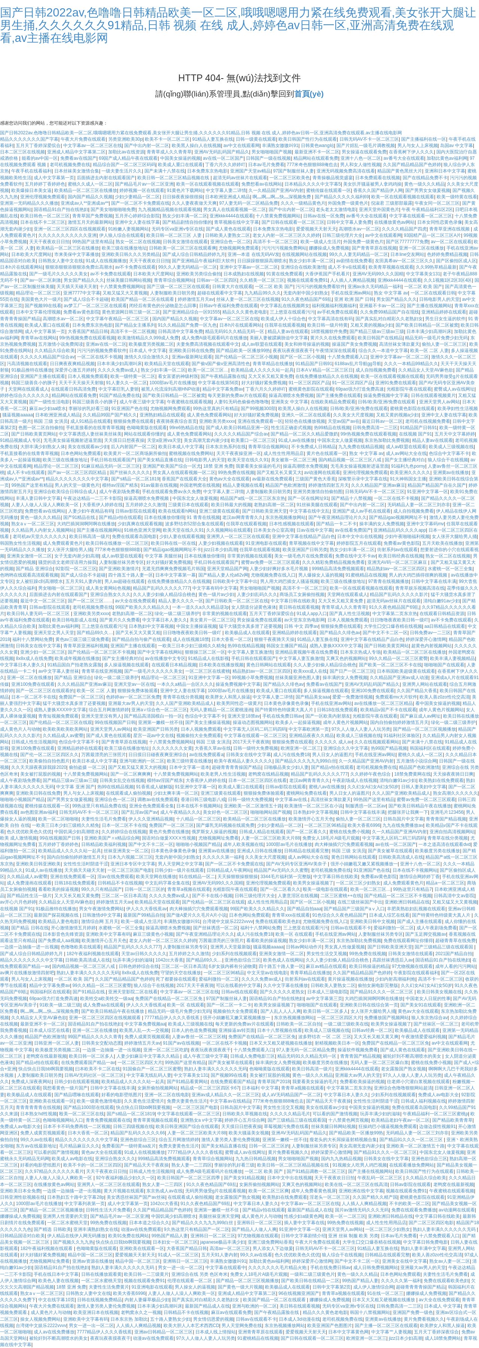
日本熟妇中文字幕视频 (151, 626)
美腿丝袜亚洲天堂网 (219, 1216)
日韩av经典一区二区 (372, 1030)
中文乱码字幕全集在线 (167, 883)
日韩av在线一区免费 (323, 215)
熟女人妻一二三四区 (191, 1165)
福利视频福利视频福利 (334, 305)
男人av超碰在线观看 (124, 581)
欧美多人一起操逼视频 (297, 722)
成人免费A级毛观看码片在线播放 (214, 337)
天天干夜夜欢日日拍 (49, 241)
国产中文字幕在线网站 (159, 652)
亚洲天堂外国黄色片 (379, 209)
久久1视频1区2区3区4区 (448, 280)
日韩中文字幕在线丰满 (433, 581)
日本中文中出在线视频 (359, 536)
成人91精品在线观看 (90, 421)
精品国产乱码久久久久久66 (137, 1132)
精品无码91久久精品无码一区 (235, 331)
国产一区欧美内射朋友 (327, 716)
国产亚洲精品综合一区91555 (191, 312)
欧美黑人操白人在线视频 (196, 145)
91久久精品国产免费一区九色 (187, 325)
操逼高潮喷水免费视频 (291, 395)
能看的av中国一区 (40, 158)
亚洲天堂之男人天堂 (54, 632)
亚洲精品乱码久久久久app (399, 530)
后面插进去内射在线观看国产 (106, 177)
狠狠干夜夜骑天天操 (274, 639)
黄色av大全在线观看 (229, 479)
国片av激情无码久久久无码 (362, 1210)
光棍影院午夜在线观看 (409, 389)
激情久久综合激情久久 (146, 357)
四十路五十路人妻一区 (130, 575)
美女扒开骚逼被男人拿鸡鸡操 (372, 184)
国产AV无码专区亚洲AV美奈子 (297, 863)
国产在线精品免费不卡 (425, 177)
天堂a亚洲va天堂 (164, 440)
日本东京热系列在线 (225, 446)
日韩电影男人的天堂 (439, 299)
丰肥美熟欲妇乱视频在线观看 (416, 908)
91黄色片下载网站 (185, 190)
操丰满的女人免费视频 (381, 523)
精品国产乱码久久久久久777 (161, 588)
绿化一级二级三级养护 (177, 613)
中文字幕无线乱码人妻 (148, 1075)
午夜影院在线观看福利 (416, 972)
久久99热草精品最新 (436, 267)
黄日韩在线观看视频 (299, 607)
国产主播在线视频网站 (429, 305)
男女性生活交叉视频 (326, 953)
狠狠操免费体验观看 (138, 690)
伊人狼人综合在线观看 (121, 235)
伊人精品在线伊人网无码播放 (76, 1235)
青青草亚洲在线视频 (450, 229)
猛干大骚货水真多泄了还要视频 (250, 626)
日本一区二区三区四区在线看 (257, 780)
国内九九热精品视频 (341, 1158)
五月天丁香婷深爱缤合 (38, 145)
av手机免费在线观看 (337, 312)
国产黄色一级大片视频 (240, 1287)
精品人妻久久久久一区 (180, 600)
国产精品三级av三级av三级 (377, 331)
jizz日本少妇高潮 (220, 549)
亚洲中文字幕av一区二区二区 (249, 267)
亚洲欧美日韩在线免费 (191, 350)
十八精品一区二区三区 (198, 819)
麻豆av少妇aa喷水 (47, 408)
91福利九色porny (408, 466)
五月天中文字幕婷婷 (454, 434)
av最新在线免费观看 (272, 479)
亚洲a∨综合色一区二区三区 (159, 709)
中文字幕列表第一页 (84, 1203)
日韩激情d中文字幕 (101, 915)
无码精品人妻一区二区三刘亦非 (418, 504)
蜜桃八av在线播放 (327, 786)
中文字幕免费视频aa (145, 1024)
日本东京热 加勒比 (128, 1319)
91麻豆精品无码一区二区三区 (110, 466)
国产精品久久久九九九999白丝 (305, 761)
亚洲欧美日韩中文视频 (372, 921)
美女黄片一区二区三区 (212, 620)
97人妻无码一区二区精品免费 (248, 203)
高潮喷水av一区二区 (359, 229)
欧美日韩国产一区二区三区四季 (189, 1177)
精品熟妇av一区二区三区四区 (396, 568)
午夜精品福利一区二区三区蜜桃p (435, 1113)
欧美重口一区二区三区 (253, 440)
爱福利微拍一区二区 (393, 927)
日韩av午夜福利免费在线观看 (228, 305)
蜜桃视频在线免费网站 (191, 453)
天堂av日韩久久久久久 (144, 953)
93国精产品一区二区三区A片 (432, 235)
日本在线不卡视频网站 (198, 806)
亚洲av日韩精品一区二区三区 (163, 1332)
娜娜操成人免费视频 (329, 248)
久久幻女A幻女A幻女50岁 (373, 786)
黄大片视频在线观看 (124, 1190)
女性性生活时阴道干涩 (85, 863)
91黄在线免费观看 (284, 273)
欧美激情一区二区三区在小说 (313, 806)
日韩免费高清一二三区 (375, 427)
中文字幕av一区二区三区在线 (92, 145)
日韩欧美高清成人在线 (400, 857)
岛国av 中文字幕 (456, 145)
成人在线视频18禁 (191, 639)
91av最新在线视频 (159, 485)
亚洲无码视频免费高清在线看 (346, 171)
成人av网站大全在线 (406, 453)
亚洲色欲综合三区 (242, 960)
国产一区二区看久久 (306, 831)
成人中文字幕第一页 (54, 177)
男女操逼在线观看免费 (364, 152)
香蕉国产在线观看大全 (184, 479)
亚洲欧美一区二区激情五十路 (253, 806)
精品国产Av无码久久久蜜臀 (281, 870)
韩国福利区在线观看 (430, 748)
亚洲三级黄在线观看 (219, 511)
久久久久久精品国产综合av (47, 357)
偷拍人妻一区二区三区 (444, 344)
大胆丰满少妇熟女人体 (42, 446)
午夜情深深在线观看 (335, 350)
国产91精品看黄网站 (187, 1081)
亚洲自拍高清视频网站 (452, 831)
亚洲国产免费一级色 (413, 1312)
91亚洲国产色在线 (129, 408)
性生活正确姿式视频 (291, 427)
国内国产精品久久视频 (90, 196)
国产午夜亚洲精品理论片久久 (337, 517)
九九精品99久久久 (262, 293)
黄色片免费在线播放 (169, 831)
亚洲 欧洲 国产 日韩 (354, 299)
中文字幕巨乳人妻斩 (118, 389)
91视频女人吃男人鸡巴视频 (360, 1165)
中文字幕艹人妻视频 (391, 1332)
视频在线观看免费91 (307, 280)
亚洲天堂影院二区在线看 (133, 991)
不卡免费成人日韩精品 (313, 446)
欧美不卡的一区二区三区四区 (92, 1165)
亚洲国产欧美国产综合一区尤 (172, 466)
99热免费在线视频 (236, 472)
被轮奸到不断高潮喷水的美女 (412, 1056)
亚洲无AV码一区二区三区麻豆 (397, 562)
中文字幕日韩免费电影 (425, 1242)
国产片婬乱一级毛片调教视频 (365, 145)
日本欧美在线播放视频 (221, 664)
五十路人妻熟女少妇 (170, 1319)
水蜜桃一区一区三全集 (450, 568)
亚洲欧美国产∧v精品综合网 (112, 838)
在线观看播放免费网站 (411, 1165)
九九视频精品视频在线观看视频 (169, 209)
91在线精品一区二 (197, 876)
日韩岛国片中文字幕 (403, 819)
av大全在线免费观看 (135, 600)
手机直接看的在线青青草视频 (95, 427)
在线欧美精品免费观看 (333, 401)
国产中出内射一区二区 (146, 145)
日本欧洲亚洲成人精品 (227, 196)
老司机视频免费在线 (70, 164)
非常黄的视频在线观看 (249, 556)
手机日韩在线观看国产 (112, 459)
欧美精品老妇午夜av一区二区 (400, 1120)
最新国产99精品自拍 (143, 915)
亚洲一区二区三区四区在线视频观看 (70, 229)
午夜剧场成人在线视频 (354, 780)
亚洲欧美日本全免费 (20, 1190)
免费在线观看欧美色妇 (277, 921)
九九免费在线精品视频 (360, 446)
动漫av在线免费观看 (141, 1229)
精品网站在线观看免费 (315, 158)
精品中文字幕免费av (222, 389)
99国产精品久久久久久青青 (95, 1036)
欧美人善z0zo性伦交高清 (444, 697)
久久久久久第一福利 (222, 857)
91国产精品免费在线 (119, 395)
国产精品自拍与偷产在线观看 (141, 639)
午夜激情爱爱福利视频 (423, 1036)
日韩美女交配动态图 (102, 1043)
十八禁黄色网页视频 (348, 1120)
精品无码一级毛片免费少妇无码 (436, 337)
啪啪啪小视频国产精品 (22, 799)
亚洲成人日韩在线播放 (259, 850)
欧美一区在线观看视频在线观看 (207, 184)
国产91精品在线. (80, 517)
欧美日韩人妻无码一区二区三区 (39, 613)
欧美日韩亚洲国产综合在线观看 (187, 1126)
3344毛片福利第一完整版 (285, 876)
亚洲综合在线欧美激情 (303, 267)
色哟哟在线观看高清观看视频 (29, 575)
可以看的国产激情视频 (334, 1113)
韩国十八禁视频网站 (370, 1312)
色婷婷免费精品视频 (447, 254)
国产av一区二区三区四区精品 (77, 472)
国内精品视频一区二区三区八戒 (350, 459)
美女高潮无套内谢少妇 (206, 440)
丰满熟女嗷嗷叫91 (280, 145)
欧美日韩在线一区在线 (173, 543)
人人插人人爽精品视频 (352, 280)
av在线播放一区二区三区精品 (383, 703)
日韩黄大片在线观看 (232, 286)
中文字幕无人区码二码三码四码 (254, 729)
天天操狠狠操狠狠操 (237, 876)
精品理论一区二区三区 (38, 293)
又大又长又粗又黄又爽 (376, 1036)
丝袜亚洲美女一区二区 (126, 850)
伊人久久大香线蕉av (146, 908)
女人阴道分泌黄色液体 (253, 607)
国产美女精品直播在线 (159, 459)
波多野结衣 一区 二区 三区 (324, 1036)
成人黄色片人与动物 (20, 729)
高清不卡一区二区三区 (275, 241)
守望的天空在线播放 (181, 972)
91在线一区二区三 (385, 1293)
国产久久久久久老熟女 (282, 991)
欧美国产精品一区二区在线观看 (143, 299)
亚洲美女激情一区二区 (29, 556)
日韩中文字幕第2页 (331, 1287)
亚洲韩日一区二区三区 (259, 1222)
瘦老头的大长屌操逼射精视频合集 (343, 1139)
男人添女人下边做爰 (273, 1248)
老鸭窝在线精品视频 (268, 774)
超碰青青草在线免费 (455, 940)
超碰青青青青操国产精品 (236, 767)
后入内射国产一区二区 (133, 446)
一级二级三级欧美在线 (346, 1024)
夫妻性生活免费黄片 (109, 1287)
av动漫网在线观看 (322, 472)
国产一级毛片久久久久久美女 (58, 273)
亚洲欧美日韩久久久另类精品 (130, 254)
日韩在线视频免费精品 (99, 1299)
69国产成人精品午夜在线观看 (128, 158)
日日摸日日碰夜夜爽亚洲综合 (157, 754)
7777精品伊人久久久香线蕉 (172, 1017)
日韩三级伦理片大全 (342, 235)
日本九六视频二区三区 (130, 857)
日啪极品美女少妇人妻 (286, 767)
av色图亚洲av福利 (38, 812)
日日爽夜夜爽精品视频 (72, 363)
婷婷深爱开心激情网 (426, 639)
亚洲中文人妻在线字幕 (137, 222)
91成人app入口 (312, 613)
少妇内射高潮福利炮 (395, 979)
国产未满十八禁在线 (164, 171)
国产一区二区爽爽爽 (130, 774)
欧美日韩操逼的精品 (369, 966)
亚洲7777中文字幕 (81, 293)
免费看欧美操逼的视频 (362, 1081)
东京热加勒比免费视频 (386, 440)
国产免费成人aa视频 (58, 940)
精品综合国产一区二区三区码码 (124, 164)
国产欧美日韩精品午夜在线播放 (419, 806)
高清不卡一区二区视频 (132, 331)
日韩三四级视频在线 (133, 1126)
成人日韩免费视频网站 (375, 1267)
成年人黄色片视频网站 (441, 709)
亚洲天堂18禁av (244, 716)
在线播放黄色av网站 (394, 222)
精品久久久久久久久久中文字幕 (77, 479)
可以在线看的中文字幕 (238, 985)
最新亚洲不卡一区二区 (317, 152)
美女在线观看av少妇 (88, 446)
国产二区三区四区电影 (431, 1222)
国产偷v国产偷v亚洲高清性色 (221, 363)
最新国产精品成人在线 (309, 1210)
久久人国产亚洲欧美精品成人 (185, 703)
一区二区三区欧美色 (289, 177)
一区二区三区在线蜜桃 (207, 671)
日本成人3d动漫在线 (299, 1319)
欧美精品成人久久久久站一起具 (262, 370)
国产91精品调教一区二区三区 (316, 1171)
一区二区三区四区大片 (339, 1017)
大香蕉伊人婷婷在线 (102, 504)
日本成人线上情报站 (215, 1332)
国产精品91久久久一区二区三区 (382, 991)
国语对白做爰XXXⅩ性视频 (169, 838)
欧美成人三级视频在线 (451, 446)
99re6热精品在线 (187, 427)
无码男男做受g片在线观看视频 (215, 1190)
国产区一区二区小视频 (302, 357)
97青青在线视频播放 (388, 581)
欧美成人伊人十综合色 (283, 318)
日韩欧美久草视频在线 (244, 1113)
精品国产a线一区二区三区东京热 (253, 498)
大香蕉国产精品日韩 (88, 331)
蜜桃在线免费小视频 (349, 831)
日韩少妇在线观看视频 (76, 1081)
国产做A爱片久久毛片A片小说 (196, 915)
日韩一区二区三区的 (145, 889)
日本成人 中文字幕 (147, 350)
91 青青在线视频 (203, 517)
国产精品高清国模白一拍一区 (153, 716)
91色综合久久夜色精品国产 (339, 915)
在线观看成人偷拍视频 (128, 793)
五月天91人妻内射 (83, 581)
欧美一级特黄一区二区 (132, 376)
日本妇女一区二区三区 (175, 1242)
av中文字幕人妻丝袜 (58, 671)
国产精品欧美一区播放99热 (243, 350)
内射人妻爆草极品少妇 (147, 1299)
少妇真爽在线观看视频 (140, 523)
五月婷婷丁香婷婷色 (45, 184)
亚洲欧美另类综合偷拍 (198, 273)
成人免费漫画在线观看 (29, 883)
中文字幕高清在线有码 (330, 318)
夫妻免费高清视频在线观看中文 (207, 344)
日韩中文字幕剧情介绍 (303, 1235)
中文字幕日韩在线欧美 (293, 600)
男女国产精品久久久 (84, 280)
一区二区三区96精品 (324, 825)
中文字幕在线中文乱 (309, 511)
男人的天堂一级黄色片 (77, 485)
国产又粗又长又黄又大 (279, 472)
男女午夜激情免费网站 (101, 908)
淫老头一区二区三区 (329, 1197)
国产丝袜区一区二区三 (436, 1024)
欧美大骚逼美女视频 (249, 1132)
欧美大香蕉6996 (364, 825)
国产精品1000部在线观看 (88, 1107)
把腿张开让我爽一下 (408, 812)
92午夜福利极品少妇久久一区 (125, 1177)
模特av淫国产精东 (120, 485)
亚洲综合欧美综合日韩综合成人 (65, 491)
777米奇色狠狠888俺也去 (312, 164)
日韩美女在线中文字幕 (38, 645)
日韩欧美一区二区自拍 (298, 1024)
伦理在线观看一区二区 (190, 1280)
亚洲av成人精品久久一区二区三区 (225, 1094)
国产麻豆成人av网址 (420, 716)
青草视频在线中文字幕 (236, 222)
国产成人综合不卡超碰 (86, 299)
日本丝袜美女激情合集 (76, 171)
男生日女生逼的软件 (445, 318)
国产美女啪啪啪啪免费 (113, 209)
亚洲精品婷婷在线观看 (443, 312)
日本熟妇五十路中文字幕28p (75, 1197)
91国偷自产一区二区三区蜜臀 (152, 1069)
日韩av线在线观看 (239, 991)
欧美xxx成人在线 (310, 671)
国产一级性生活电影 (49, 401)
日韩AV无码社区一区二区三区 (94, 1075)
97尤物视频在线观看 (412, 966)
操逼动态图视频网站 (253, 722)
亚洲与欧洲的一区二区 (141, 761)
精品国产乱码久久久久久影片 (399, 594)
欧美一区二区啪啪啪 (58, 819)
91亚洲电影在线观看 (265, 543)
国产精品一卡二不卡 (336, 523)
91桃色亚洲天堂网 (142, 530)
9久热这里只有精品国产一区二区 (196, 1229)
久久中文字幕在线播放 (285, 985)
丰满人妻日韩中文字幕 (38, 498)
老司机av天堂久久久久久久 (40, 536)
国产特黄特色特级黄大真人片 (284, 709)
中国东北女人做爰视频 (339, 440)
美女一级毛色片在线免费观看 (303, 556)
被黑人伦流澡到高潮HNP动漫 (170, 389)
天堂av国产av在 (344, 421)
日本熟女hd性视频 (38, 1113)
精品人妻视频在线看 (243, 485)
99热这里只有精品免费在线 (99, 806)
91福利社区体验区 (402, 735)
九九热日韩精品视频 (255, 1158)
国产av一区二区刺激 (40, 280)
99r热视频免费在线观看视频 (87, 337)
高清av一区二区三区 (230, 1248)
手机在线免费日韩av (282, 716)
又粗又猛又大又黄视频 (125, 293)
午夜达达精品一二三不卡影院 (92, 498)
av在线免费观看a (206, 754)
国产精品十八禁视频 (351, 498)
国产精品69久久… (95, 632)
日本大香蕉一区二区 (231, 639)
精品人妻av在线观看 (288, 331)
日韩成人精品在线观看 (261, 831)
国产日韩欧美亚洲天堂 (264, 511)
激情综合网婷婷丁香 (419, 876)
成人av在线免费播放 (54, 1332)
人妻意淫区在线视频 (298, 895)
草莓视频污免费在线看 (286, 1126)
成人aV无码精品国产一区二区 (291, 1094)
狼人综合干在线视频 (448, 459)
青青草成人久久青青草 (169, 152)
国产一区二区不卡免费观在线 (140, 203)
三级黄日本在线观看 (188, 504)
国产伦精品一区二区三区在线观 (60, 722)
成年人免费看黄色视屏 (313, 1190)
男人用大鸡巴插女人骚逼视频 (289, 581)
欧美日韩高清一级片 (89, 536)
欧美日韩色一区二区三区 (45, 215)
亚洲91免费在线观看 (395, 382)
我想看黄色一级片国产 (65, 1088)
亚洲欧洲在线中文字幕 (361, 1190)
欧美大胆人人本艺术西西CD (191, 1325)
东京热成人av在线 (164, 1190)
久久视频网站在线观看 (228, 530)
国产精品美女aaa (313, 697)
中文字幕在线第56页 (218, 382)
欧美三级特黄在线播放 (189, 761)
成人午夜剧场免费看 (119, 491)
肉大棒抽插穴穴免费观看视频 (344, 844)
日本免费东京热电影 (207, 171)
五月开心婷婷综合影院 (137, 215)
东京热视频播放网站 (285, 517)
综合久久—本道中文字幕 (383, 350)
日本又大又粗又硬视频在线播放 (280, 1043)
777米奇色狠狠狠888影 (118, 549)
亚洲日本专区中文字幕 (132, 863)
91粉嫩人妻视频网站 (128, 229)
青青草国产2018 (273, 1081)
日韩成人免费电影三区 (252, 1056)
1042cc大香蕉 (169, 960)
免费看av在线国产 (78, 158)
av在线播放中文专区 (165, 658)
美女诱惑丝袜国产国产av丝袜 (136, 1197)
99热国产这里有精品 (92, 241)
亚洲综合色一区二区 (230, 241)
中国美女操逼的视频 (180, 158)
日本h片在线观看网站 (21, 267)
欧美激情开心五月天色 (311, 819)
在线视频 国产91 (415, 434)
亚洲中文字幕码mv (425, 523)
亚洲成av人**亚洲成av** (85, 203)
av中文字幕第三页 (324, 998)
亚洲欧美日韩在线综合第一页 (369, 1005)
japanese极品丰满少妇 (222, 1242)
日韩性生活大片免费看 (108, 1210)
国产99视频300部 (258, 408)
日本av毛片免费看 (266, 164)
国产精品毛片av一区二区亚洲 (144, 184)
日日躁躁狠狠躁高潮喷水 (262, 260)
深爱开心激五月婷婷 (75, 370)
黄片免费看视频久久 (288, 1152)
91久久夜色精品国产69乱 (306, 299)
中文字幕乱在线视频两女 (284, 305)
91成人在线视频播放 (106, 260)
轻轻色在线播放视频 (305, 421)
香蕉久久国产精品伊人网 (378, 190)
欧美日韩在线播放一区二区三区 (117, 543)
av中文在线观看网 (241, 145)
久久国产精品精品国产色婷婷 (412, 164)
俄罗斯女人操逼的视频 (214, 831)
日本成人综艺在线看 (389, 915)
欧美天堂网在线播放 (156, 876)
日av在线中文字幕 (314, 530)
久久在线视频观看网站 (376, 742)
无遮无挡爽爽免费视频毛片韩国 (173, 568)
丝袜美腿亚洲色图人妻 (297, 677)
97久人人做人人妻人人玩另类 (361, 729)
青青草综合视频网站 (174, 280)
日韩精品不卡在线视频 (120, 883)
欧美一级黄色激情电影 (99, 1101)
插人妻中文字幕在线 (304, 1222)
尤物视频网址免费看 (218, 838)
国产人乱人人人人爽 (280, 1011)
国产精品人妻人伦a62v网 (223, 575)
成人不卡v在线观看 (347, 267)
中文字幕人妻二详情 (226, 190)
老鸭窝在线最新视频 (46, 1056)
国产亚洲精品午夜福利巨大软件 (203, 260)
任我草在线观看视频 (285, 325)
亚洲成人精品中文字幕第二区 (76, 152)
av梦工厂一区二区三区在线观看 (95, 305)
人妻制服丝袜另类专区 (121, 562)
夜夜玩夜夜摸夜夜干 (293, 350)
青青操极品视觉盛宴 (332, 177)
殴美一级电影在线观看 (325, 889)
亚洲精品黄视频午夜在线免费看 (306, 652)
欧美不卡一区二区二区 (167, 139)
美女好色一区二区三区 (225, 812)
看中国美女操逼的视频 (437, 703)
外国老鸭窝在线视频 (200, 485)
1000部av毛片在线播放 (172, 382)
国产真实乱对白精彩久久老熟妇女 (389, 318)
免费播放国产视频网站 (386, 1017)
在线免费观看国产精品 (232, 1081)
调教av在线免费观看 (157, 799)
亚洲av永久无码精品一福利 (375, 286)
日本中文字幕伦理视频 (38, 312)
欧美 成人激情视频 (18, 838)
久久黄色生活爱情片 (144, 1101)
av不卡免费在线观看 (135, 267)
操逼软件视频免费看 (358, 1049)
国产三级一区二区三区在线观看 (178, 286)
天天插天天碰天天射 (77, 286)
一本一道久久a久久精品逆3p (200, 607)
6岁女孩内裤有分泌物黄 (232, 966)
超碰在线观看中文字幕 (219, 293)
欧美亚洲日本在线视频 (95, 1312)
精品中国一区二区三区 (90, 1254)
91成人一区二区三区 (178, 1254)
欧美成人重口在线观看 (180, 164)
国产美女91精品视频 (244, 1177)
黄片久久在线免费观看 (332, 337)
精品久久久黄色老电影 (244, 312)
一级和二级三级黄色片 (312, 1274)
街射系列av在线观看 (397, 549)
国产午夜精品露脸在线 (223, 376)
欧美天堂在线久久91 (248, 459)
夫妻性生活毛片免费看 (103, 819)
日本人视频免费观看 (88, 376)
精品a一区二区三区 (445, 883)
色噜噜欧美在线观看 (81, 947)
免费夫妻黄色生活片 (187, 1101)
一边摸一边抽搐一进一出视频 (29, 947)
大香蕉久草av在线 (213, 748)
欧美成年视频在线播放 (77, 658)
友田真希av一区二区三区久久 (404, 260)
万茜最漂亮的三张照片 (103, 754)
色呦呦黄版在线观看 (146, 427)
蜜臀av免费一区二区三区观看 (270, 562)
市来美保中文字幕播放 (76, 254)
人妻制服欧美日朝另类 (172, 293)
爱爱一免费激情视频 (352, 697)
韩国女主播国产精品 (286, 645)
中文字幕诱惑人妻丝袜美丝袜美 (90, 434)
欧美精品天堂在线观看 (166, 363)
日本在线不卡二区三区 (42, 222)
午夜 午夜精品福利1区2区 (427, 209)
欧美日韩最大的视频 (231, 504)
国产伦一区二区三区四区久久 (49, 754)
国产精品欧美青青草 (452, 1120)
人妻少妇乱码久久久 (257, 594)
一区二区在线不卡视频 (99, 357)
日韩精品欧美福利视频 (103, 844)
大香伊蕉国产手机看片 (327, 273)
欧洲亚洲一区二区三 (301, 748)
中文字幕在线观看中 (225, 1267)
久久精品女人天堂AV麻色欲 (425, 370)
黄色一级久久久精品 (424, 184)
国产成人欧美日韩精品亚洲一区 (237, 427)
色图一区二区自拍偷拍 (40, 427)
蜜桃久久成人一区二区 (90, 184)
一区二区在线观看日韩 (433, 293)
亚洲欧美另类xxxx (217, 421)
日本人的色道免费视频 (193, 1030)
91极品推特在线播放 (31, 370)
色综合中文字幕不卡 (449, 453)
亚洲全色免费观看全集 (151, 806)
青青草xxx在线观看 (291, 915)
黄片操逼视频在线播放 (350, 979)
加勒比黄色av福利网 (447, 158)
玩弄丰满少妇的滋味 (133, 960)
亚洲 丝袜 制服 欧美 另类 (353, 1235)
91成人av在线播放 (296, 440)
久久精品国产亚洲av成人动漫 (399, 677)
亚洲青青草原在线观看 (260, 1332)
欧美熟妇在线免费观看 (441, 780)
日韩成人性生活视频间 (33, 742)
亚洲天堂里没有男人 (101, 716)
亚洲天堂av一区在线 (134, 684)
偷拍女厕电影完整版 (378, 985)
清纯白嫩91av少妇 (441, 600)
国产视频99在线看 (43, 305)
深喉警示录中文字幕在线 (362, 479)
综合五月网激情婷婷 (109, 709)
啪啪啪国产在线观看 (444, 664)
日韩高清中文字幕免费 (180, 331)
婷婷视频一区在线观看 (141, 190)
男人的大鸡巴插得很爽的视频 (418, 575)
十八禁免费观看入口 (347, 357)
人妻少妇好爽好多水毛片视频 (279, 568)
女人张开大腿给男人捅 (454, 536)
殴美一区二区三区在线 (81, 1113)
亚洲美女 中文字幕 (289, 401)
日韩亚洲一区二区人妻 (56, 1043)
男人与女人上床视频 (417, 145)
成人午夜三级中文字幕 (141, 401)
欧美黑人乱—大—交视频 (144, 1030)
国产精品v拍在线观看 (120, 517)
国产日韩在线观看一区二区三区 (293, 222)
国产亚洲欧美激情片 (119, 568)
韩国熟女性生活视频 (20, 543)
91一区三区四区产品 (309, 382)
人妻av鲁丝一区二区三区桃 (199, 1036)
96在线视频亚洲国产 (298, 1293)
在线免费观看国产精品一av (88, 1062)
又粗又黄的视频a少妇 (371, 325)
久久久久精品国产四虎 (404, 229)
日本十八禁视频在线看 (279, 1030)
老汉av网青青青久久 (242, 517)
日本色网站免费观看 (81, 453)
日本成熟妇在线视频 (243, 273)
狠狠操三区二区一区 (205, 652)
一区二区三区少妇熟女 (358, 883)
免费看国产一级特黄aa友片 (129, 1146)
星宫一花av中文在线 (153, 735)
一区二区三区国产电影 (129, 870)
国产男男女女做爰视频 (427, 190)
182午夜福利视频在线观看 (93, 953)
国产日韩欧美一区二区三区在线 (236, 600)
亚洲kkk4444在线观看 (231, 215)
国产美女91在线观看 (420, 1005)
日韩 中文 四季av (301, 626)
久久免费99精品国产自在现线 (389, 312)
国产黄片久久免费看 (120, 620)
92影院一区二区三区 (75, 568)
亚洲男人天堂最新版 (230, 947)
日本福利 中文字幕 (260, 1088)
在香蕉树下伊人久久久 (411, 152)
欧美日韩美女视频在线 (439, 991)
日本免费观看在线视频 (377, 177)
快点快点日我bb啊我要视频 (45, 1069)
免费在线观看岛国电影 (134, 536)
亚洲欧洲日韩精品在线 (407, 902)
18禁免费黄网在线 (412, 774)
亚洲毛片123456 (446, 812)
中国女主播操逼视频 (196, 626)
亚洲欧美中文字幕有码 (108, 934)
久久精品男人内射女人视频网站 (42, 530)
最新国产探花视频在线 (57, 915)
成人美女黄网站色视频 (108, 588)
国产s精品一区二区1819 (135, 479)
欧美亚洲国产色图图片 (329, 1325)
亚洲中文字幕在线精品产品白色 (303, 536)
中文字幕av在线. (291, 799)
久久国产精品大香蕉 (417, 690)
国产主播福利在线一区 (423, 139)
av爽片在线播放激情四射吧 (27, 972)
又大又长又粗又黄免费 (270, 376)
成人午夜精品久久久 (180, 812)
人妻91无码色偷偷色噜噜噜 (241, 401)
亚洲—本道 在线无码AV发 (253, 254)
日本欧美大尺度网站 (31, 254)
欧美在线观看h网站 (177, 511)
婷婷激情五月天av (196, 299)
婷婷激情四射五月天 (328, 485)
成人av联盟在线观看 (261, 344)
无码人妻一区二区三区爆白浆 (379, 1062)
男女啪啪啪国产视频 (271, 152)
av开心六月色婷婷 (18, 902)
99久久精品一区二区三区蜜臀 (398, 658)
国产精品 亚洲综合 (34, 568)
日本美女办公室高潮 (273, 530)
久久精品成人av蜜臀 (63, 735)
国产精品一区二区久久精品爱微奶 (304, 434)
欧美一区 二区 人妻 (429, 350)
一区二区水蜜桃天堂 (67, 1222)
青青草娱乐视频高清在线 (420, 588)
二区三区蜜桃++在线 (340, 895)
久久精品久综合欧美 (54, 350)
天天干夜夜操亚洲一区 (238, 453)
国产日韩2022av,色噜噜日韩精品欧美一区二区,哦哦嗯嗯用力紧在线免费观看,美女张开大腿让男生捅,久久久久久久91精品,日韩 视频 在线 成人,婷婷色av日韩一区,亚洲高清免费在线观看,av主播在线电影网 (238, 25)
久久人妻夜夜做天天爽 (194, 203)
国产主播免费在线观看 (338, 395)
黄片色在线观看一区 (326, 453)
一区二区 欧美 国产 (274, 286)
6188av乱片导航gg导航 (358, 363)
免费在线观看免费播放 (413, 1210)
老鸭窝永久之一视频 (141, 1312)
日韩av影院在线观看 (135, 511)
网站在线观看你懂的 (144, 434)
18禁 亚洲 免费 (218, 466)
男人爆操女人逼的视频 (320, 575)
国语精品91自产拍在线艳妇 (61, 209)
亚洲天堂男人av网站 (439, 401)
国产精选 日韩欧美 (52, 1229)
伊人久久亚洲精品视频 (150, 819)
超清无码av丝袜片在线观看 (240, 177)
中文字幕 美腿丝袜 (163, 556)
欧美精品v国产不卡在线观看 (388, 709)
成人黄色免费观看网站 (209, 415)
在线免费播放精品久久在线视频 (326, 376)
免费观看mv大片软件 (396, 697)
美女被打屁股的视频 (40, 774)
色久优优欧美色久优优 (29, 831)
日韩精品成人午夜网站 (229, 870)
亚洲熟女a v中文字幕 (201, 1120)
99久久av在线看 (36, 1139)
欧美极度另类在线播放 (437, 850)
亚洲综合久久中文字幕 (345, 748)
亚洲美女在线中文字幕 (404, 1261)
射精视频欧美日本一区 (337, 1043)
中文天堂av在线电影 (267, 972)
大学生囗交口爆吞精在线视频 (393, 626)
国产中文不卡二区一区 (385, 632)
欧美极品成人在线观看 (247, 632)
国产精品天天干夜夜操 (328, 1101)
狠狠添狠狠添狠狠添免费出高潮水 (79, 267)
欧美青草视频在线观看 (391, 267)
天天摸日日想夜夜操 (124, 440)
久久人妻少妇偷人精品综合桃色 (164, 594)
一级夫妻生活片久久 (121, 171)
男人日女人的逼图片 (332, 754)
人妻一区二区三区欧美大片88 (270, 838)
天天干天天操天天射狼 (81, 382)
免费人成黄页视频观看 (147, 1036)
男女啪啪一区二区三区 (60, 588)
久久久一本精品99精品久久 (411, 363)
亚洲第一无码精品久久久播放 (29, 203)
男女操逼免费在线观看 (259, 620)
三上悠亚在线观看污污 (292, 312)
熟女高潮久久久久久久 (455, 793)
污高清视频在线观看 (27, 363)
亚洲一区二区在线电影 (166, 1094)
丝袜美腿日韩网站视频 (128, 280)
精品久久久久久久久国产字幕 (29, 139)
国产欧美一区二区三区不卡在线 (390, 664)
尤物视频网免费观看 (239, 248)
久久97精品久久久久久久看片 (54, 1171)
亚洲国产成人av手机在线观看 (361, 511)
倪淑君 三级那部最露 (391, 203)
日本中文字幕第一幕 (175, 575)
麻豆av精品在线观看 (326, 966)
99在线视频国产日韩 (115, 722)
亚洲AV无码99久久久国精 (378, 273)
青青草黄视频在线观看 (155, 1120)
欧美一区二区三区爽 (268, 1190)
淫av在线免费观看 (115, 876)
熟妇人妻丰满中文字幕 (423, 1248)
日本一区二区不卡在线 (33, 697)
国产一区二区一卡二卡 (229, 1005)
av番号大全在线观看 (404, 158)
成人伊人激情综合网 (373, 1287)
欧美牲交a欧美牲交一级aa (106, 998)
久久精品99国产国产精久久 (110, 415)
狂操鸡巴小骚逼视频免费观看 (388, 1126)
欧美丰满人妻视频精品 (452, 658)
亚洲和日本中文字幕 (445, 171)
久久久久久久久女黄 (172, 748)
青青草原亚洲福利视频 (85, 645)
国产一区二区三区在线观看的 (45, 690)
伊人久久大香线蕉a (145, 1005)
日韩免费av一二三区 (430, 632)
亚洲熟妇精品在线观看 (162, 415)
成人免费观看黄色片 (63, 543)
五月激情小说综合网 (416, 761)
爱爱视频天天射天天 (316, 229)
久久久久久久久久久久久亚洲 (67, 235)
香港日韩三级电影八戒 (203, 799)
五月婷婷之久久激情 (145, 504)
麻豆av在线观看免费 (231, 1312)
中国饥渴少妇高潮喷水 (76, 831)
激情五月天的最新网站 (90, 222)
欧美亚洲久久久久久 (410, 472)
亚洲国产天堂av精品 (250, 171)
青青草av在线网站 (39, 337)
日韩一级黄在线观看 (256, 139)
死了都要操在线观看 (176, 979)
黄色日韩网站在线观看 (268, 664)
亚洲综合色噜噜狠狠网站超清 (403, 1088)
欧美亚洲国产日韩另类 (305, 549)
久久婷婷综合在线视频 (123, 831)
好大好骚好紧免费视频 (263, 382)
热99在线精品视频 (246, 645)
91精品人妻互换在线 (212, 139)
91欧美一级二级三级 (60, 1005)
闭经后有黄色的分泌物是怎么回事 (162, 305)
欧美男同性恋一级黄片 (239, 703)
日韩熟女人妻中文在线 (60, 260)
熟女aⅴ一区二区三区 (32, 523)
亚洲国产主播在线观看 (42, 376)
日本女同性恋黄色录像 (439, 222)
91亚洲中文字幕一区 (427, 491)
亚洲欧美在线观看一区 (51, 1101)
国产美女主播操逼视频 (207, 722)
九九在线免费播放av (402, 825)
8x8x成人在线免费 (34, 658)
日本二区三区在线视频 (22, 152)
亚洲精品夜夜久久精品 (311, 735)
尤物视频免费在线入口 (273, 575)
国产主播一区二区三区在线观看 (386, 1325)
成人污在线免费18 (291, 754)
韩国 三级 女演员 (51, 421)
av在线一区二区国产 (223, 158)
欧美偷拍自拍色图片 (49, 761)
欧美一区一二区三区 (345, 1216)
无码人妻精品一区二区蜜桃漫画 (221, 709)
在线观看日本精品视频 (174, 664)
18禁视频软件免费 (329, 331)
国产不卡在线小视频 (212, 895)
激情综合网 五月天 (99, 921)
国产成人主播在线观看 (419, 921)
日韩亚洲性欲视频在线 (22, 1197)
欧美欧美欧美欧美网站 (65, 729)
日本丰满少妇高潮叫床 (428, 331)
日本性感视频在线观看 (291, 523)
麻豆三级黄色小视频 (153, 934)
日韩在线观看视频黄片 (433, 395)
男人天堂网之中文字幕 (180, 863)
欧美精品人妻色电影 (58, 921)
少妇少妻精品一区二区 (137, 196)
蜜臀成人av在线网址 (454, 389)
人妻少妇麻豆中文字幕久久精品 (148, 1056)
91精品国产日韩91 (313, 363)
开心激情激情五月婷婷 (73, 927)
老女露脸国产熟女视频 (403, 1069)
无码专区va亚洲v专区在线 (178, 229)
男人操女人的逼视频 (195, 1287)
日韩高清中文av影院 (454, 895)
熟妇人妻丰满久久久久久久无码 (88, 972)
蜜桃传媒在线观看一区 (328, 190)
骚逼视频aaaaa (17, 415)
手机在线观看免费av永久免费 (171, 491)
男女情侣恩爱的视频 (213, 1319)
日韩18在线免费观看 (337, 709)
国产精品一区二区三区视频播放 (424, 729)
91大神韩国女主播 (408, 479)
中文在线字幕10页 (56, 1299)
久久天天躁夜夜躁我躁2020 (38, 767)
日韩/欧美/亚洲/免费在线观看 (387, 401)
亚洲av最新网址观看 (192, 357)
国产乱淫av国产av (139, 812)
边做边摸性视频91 (437, 1126)
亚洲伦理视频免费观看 (42, 196)
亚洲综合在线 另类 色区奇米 (199, 1274)
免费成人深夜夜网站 (31, 1081)
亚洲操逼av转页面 (237, 1030)
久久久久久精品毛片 (290, 1113)
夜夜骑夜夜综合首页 (176, 421)
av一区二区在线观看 (451, 241)
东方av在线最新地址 (36, 1146)
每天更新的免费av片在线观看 (237, 395)
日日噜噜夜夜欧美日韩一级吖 (399, 620)
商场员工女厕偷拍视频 (302, 594)
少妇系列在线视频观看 (234, 953)
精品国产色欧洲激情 (285, 485)
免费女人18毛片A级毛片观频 (331, 838)
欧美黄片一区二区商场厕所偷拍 (135, 453)
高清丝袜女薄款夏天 (399, 344)
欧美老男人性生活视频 (223, 774)
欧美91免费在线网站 (128, 1235)
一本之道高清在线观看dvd (444, 844)
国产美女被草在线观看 (390, 850)
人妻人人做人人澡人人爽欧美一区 (45, 504)
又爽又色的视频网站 (346, 658)
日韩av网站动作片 (304, 947)
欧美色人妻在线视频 (58, 1280)
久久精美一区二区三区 (262, 280)
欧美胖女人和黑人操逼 (227, 697)
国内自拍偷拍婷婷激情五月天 (399, 722)
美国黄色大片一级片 (41, 299)
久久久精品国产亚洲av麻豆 (378, 485)
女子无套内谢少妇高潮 (76, 556)
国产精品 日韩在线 (29, 927)
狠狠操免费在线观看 (133, 421)
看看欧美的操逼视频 (58, 889)
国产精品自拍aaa (304, 908)
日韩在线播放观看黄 (101, 1274)
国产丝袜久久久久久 (130, 472)
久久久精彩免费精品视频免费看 (333, 562)
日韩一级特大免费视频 (255, 748)
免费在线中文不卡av (355, 556)
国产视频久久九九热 (73, 1242)
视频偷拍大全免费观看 (198, 735)
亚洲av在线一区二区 (106, 344)
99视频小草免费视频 (252, 677)
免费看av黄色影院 (81, 312)
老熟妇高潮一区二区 (274, 504)
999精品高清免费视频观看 (338, 568)
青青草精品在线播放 (273, 363)
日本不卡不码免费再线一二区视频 (76, 1126)
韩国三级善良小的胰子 (33, 382)
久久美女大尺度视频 (353, 415)
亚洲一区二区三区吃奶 (165, 1049)
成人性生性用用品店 (283, 453)
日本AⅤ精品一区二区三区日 (324, 370)
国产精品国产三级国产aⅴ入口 (354, 908)
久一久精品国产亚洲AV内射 (275, 190)
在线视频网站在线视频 (304, 254)
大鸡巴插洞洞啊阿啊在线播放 (86, 523)
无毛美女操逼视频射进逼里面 (72, 440)
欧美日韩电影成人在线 (74, 620)
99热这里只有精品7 (412, 889)
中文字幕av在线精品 (230, 1101)
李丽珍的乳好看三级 (88, 408)
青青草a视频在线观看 (188, 889)
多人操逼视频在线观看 (126, 664)
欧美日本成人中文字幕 (180, 446)
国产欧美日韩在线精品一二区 (310, 1280)
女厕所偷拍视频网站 (157, 1088)
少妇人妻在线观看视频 (181, 536)
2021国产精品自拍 (454, 953)
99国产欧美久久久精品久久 (142, 607)
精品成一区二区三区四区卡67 (209, 1088)
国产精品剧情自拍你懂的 (187, 222)
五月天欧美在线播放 (442, 543)
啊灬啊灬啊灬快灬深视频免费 (282, 196)
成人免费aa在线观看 (103, 1005)
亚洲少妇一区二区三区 (42, 652)
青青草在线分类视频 (183, 697)
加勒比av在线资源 (126, 152)
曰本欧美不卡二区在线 (97, 1069)
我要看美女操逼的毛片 (258, 466)
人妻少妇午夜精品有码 (90, 511)
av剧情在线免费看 (354, 260)
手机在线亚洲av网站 (351, 293)
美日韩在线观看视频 (300, 1306)
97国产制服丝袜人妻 (293, 171)
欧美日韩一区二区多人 (325, 1011)
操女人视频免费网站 (40, 1319)
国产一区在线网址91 (308, 498)
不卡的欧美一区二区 (409, 1203)
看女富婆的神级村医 (178, 376)
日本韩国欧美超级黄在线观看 (406, 671)
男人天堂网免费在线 (242, 1325)
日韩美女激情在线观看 (185, 241)
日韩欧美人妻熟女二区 (227, 235)
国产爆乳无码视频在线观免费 (225, 825)
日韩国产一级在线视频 (268, 158)
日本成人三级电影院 (327, 991)
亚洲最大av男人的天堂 (130, 703)
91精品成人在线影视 (208, 658)
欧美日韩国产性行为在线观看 (307, 139)
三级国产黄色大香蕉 (315, 479)
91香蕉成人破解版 (154, 786)
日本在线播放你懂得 (164, 517)
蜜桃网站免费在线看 (306, 793)
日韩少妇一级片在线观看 (179, 870)
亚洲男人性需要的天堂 (65, 1216)
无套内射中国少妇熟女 (305, 293)
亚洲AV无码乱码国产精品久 (221, 152)
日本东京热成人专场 (360, 652)
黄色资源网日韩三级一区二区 (131, 312)
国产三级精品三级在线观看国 (444, 947)
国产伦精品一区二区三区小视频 (246, 357)
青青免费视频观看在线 (108, 1120)
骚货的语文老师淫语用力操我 (67, 562)
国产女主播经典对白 (405, 459)
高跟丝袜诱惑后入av (392, 960)
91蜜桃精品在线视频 (365, 575)
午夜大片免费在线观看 (83, 139)
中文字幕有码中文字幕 (214, 588)
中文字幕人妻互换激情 (250, 652)
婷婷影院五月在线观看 (358, 543)
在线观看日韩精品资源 (441, 613)
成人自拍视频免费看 (376, 370)
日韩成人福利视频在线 (423, 1101)
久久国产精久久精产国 (375, 1197)
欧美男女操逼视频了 (313, 883)
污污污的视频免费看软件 (320, 286)
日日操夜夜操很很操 (182, 196)
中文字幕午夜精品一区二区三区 (118, 318)
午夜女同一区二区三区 (437, 203)
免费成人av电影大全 (438, 1094)
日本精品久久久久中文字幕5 (312, 184)
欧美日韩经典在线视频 (400, 556)
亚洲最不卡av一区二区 (382, 305)
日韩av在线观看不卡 (350, 927)
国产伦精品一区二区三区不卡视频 (101, 652)
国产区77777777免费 (407, 241)
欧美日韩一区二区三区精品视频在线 (173, 177)
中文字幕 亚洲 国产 (75, 786)
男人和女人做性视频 (360, 164)
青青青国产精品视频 (446, 819)
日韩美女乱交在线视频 (122, 780)
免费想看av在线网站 (261, 184)
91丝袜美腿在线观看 (317, 504)
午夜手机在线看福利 (31, 171)
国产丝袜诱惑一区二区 (215, 927)
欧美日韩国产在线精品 (380, 337)
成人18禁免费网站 (443, 1338)
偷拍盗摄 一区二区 (87, 767)
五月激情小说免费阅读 (60, 344)
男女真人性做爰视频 (344, 947)
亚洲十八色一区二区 (361, 158)
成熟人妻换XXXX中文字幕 (335, 645)
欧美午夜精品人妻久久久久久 (243, 761)
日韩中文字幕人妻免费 (349, 222)
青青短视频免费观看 (58, 716)
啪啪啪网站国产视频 (270, 812)
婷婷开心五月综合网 (245, 1120)
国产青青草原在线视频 (374, 248)
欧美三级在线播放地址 (124, 248)
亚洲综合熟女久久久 (110, 594)
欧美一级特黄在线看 (457, 196)
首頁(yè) (309, 93)
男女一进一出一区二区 (180, 1267)
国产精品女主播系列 (135, 325)
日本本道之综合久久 (149, 1222)
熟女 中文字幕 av (391, 293)
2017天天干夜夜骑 (250, 742)
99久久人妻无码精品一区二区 (358, 254)
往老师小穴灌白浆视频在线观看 (418, 1081)
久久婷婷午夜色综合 (371, 774)
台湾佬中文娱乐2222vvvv (227, 921)
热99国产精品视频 (389, 748)
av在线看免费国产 (353, 530)
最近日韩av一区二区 (382, 421)
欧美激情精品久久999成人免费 (148, 337)
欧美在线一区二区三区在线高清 (356, 1184)
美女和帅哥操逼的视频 (306, 344)
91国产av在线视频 (181, 1043)
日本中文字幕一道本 (189, 767)
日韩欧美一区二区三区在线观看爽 (182, 248)
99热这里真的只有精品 (215, 408)
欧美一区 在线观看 (293, 934)
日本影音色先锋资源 (63, 934)
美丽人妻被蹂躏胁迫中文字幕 (279, 337)
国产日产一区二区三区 (352, 671)
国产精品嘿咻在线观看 (76, 1094)
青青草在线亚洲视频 (102, 671)
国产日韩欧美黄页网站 (33, 434)
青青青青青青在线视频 (38, 1107)
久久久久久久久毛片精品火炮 (278, 1267)
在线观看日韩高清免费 (73, 389)
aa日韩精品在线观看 (444, 626)
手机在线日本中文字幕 (56, 1274)
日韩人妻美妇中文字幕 (423, 786)
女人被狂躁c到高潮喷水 (39, 581)
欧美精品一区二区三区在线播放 (85, 190)
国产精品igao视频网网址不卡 (398, 517)
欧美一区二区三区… (208, 370)
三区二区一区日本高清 (123, 895)
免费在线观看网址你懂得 (408, 940)
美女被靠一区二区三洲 (293, 459)
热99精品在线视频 (332, 427)
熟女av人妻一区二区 (449, 1261)
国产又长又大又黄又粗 (138, 632)
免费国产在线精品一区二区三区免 (169, 998)
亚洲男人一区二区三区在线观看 (238, 536)
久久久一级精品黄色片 (303, 203)
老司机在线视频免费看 (427, 421)
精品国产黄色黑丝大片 (399, 171)
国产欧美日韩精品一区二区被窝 (427, 325)
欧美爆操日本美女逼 (31, 190)
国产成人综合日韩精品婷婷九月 (193, 254)
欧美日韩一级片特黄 (327, 325)
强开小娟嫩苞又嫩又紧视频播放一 (364, 863)
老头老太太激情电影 (336, 209)
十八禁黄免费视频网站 (278, 215)
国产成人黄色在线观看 (228, 229)
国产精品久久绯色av (340, 632)
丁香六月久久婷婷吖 (225, 164)
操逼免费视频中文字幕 (385, 395)
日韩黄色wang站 (317, 145)
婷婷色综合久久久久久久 (24, 395)
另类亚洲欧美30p (125, 139)
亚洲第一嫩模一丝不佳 (160, 722)
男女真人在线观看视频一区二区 (234, 209)
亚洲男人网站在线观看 (424, 684)
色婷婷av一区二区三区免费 (133, 697)
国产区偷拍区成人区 (456, 260)
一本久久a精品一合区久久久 (185, 684)
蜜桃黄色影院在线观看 (311, 389)
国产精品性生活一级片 (29, 895)
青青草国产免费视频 (92, 215)
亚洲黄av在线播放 (451, 472)
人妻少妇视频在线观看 (220, 543)
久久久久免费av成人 (118, 370)
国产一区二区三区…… (90, 600)
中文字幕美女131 (423, 273)
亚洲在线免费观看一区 (260, 421)
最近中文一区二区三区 (42, 600)
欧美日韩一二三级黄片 (146, 1274)
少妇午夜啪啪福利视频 (407, 536)
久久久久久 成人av (333, 742)
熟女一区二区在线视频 (138, 241)
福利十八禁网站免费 (32, 639)
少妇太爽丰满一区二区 (175, 793)
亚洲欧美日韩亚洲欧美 (38, 863)
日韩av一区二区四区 (216, 280)
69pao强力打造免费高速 (360, 389)
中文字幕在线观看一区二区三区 (420, 215)
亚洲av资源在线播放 (92, 1261)
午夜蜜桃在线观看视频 (189, 401)
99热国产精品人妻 (170, 1235)
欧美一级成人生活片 (320, 241)
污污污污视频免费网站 (284, 248)
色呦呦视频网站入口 (63, 1120)
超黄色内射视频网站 (431, 645)
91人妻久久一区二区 (126, 382)
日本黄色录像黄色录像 (286, 703)
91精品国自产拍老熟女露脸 (74, 664)
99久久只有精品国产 (101, 889)
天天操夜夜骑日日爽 (453, 774)
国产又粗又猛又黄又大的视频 (137, 767)
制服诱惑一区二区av (365, 806)
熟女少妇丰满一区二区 (184, 215)
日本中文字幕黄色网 (348, 1332)
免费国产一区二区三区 (81, 697)
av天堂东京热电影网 (304, 620)
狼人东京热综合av (429, 1017)
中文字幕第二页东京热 (394, 613)
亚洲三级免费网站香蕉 (270, 1242)
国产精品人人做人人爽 (254, 1229)
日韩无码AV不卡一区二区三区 (369, 139)
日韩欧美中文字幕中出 (235, 581)
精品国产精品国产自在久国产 (437, 485)
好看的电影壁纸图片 (121, 1094)
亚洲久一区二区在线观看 (306, 415)
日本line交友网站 (407, 254)
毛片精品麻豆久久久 (79, 1146)
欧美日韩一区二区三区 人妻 (174, 235)
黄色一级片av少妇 (216, 594)
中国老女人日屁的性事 (428, 998)
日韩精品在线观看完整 (306, 850)
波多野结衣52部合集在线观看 (194, 523)
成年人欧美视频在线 (243, 844)
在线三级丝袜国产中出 (360, 902)
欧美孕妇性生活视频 (457, 408)
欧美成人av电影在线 (72, 1158)
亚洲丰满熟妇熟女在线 (95, 1229)
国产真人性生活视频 (349, 613)
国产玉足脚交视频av (425, 934)
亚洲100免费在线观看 (33, 684)
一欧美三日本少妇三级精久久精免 (191, 645)
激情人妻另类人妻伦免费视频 (230, 1139)
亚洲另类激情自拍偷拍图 (317, 491)
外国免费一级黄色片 (348, 203)
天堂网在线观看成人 (28, 389)
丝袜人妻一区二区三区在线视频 (247, 299)
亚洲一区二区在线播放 (421, 248)
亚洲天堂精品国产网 (227, 568)
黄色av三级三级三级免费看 (82, 639)
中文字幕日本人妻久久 (164, 620)
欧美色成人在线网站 (283, 960)
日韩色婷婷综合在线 (139, 966)
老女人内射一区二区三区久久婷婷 (286, 235)
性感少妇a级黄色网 (303, 1216)
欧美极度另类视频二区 (151, 344)
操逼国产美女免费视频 (354, 344)
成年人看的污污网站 (455, 966)
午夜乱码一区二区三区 (380, 1177)
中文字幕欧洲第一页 (309, 729)
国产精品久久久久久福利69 (342, 196)
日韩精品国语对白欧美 (22, 1235)
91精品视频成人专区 (20, 440)
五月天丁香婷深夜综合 (436, 1332)
